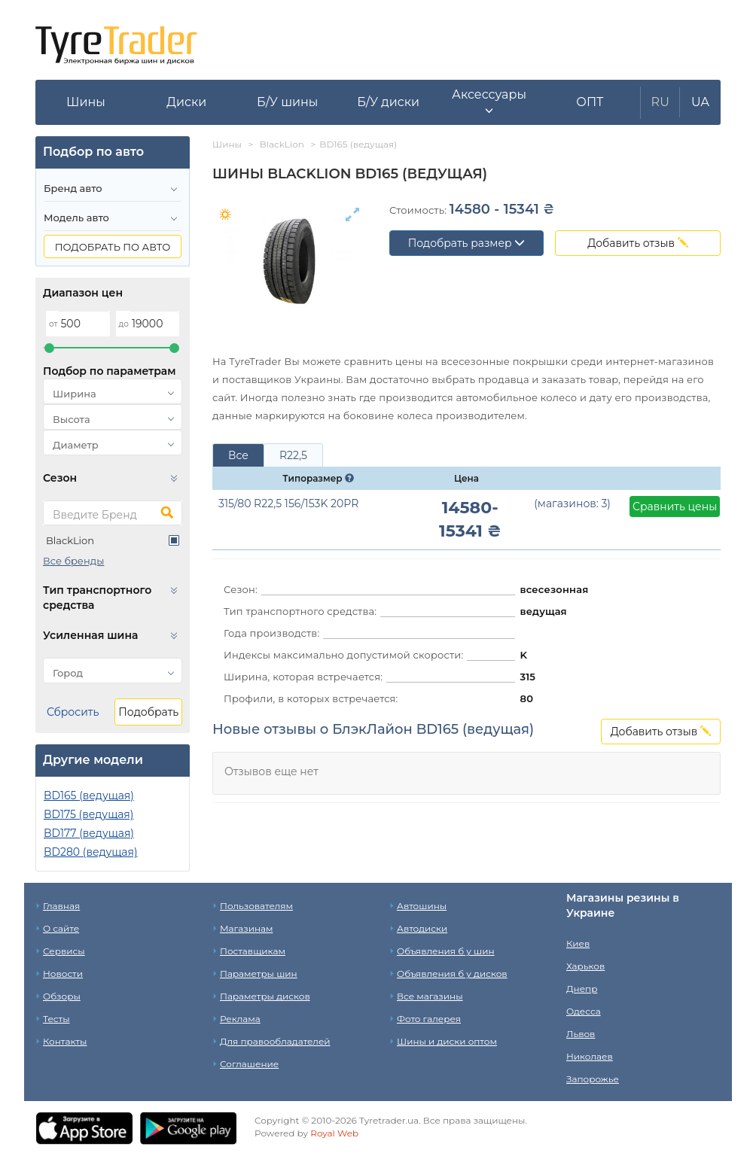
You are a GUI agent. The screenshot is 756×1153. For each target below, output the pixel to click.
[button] (489, 102)
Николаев (589, 1056)
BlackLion (70, 540)
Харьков (585, 966)
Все (238, 455)
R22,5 (293, 455)
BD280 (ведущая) (91, 852)
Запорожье (592, 1079)
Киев (578, 943)
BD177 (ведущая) (89, 833)
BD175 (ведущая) (88, 814)
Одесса (583, 1011)
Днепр (581, 988)
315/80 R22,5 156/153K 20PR (288, 503)
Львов (580, 1033)
